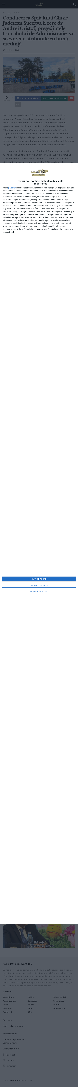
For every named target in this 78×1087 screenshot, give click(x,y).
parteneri (12, 188)
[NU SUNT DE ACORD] (73, 168)
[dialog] (39, 543)
